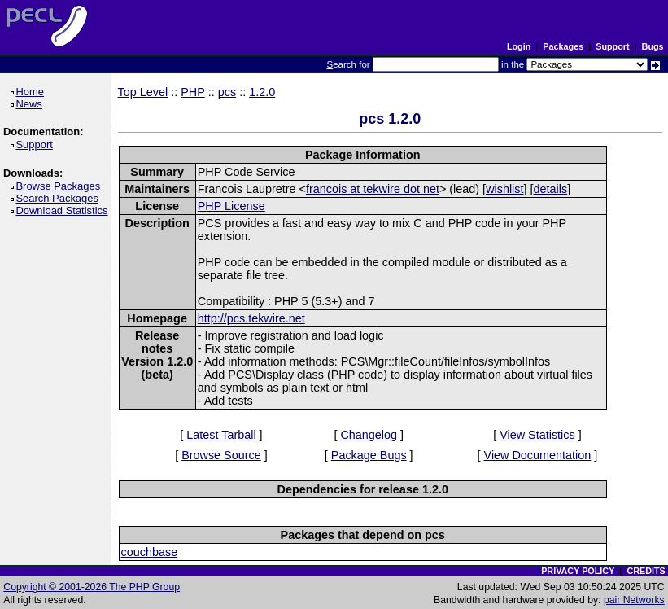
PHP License (231, 205)
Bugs (653, 46)
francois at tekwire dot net (372, 188)
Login (518, 46)
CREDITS (646, 571)
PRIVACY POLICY (577, 571)
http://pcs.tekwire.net (251, 318)
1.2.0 (262, 92)
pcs (227, 92)
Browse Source (221, 455)
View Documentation (538, 455)
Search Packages (59, 198)
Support (612, 46)
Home (32, 91)
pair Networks (634, 600)
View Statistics (537, 434)
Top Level (143, 92)
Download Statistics (64, 210)
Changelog (368, 434)
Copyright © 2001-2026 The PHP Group (91, 587)
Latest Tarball (220, 434)
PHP (193, 92)
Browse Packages (60, 186)
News (31, 104)
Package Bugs (369, 455)
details (551, 188)
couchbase (149, 552)
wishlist (504, 188)
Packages (563, 46)
